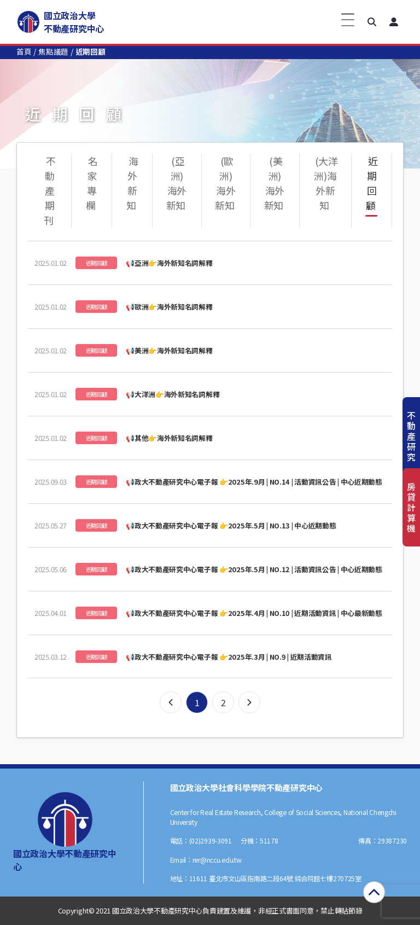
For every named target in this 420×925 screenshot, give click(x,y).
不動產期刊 (50, 190)
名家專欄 (92, 183)
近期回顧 (372, 183)
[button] (372, 22)
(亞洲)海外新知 (176, 183)
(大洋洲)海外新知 (326, 183)
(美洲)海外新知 (274, 183)
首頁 (23, 51)
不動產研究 (411, 436)
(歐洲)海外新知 (225, 183)
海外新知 (132, 183)
